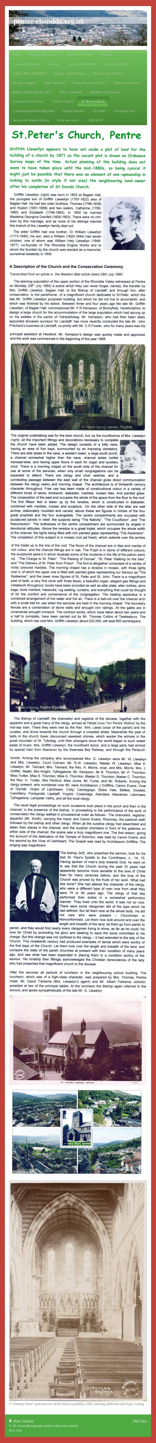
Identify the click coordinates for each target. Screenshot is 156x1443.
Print (15, 1421)
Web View (140, 1421)
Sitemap (28, 1421)
